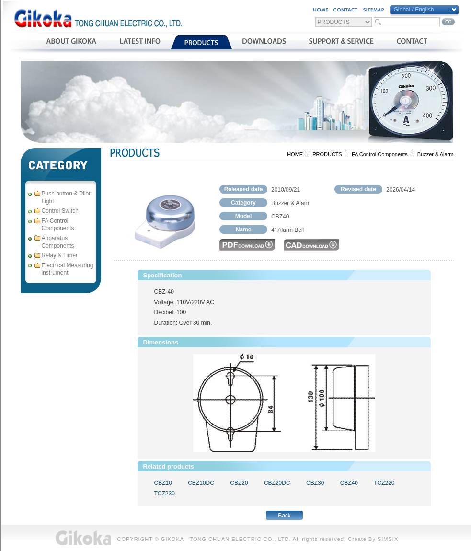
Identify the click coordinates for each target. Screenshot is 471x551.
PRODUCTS (327, 154)
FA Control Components (380, 154)
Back (284, 515)
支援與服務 (341, 42)
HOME (295, 154)
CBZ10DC (201, 483)
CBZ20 (239, 483)
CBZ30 (315, 483)
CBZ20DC (277, 483)
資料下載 (264, 42)
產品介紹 (201, 42)
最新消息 (140, 42)
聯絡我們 (412, 42)
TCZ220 (384, 483)
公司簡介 (71, 42)
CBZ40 (349, 483)
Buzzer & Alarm (435, 154)
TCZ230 (164, 493)
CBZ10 (163, 483)
